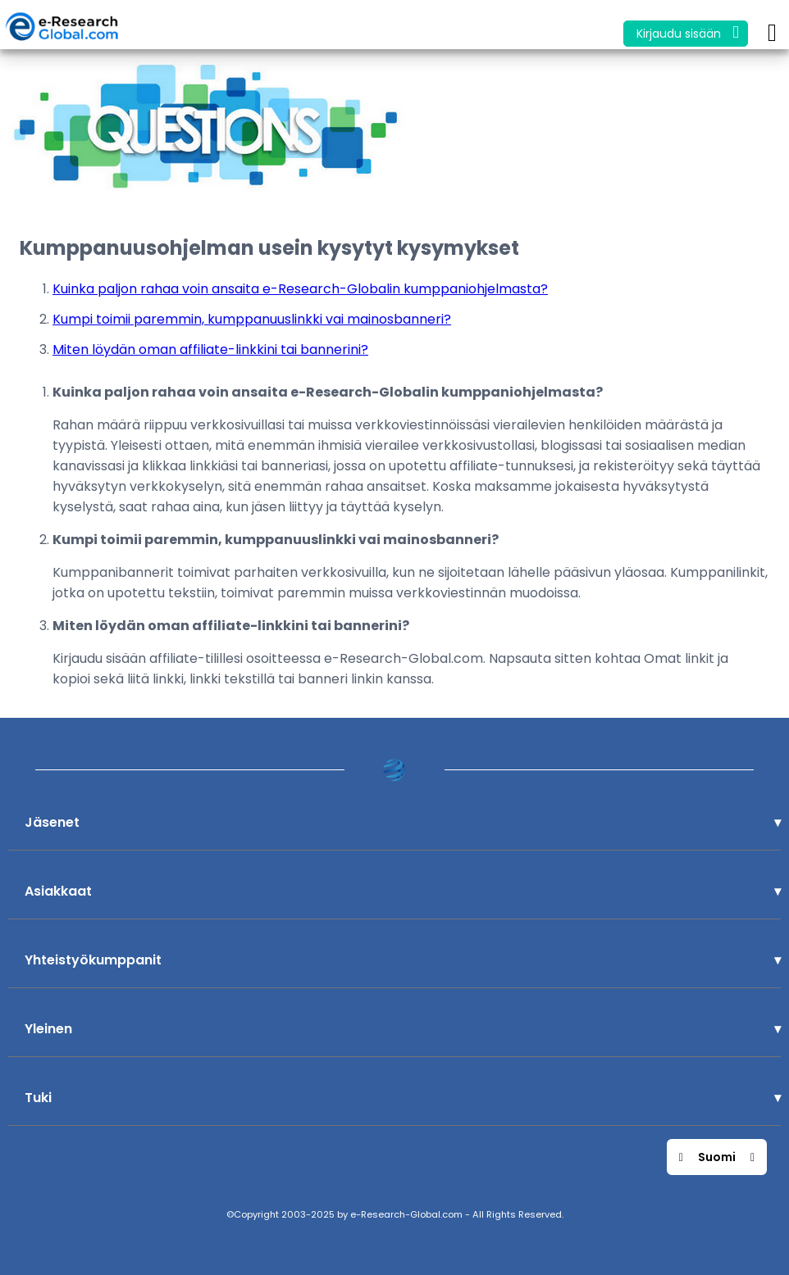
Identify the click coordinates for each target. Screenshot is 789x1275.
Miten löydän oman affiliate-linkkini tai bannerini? (210, 349)
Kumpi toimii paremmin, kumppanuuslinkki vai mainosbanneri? (251, 319)
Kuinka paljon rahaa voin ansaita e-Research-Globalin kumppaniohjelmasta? (300, 288)
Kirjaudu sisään (687, 32)
